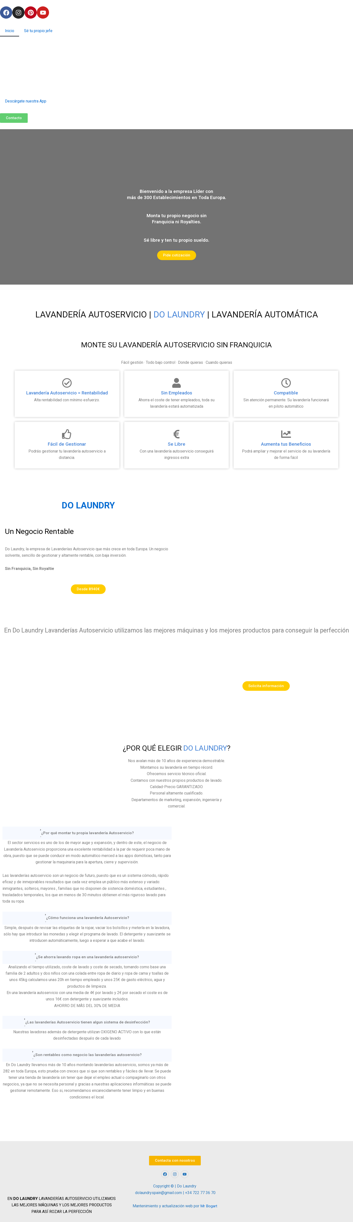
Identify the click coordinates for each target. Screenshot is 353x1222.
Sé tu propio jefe (38, 30)
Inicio (9, 30)
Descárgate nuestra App (25, 101)
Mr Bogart (208, 1206)
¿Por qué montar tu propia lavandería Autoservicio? (87, 833)
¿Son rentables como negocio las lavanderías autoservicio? (87, 1055)
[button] (87, 833)
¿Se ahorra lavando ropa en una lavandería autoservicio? (87, 957)
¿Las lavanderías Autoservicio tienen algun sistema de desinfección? (87, 1022)
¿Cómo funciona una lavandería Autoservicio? (87, 918)
